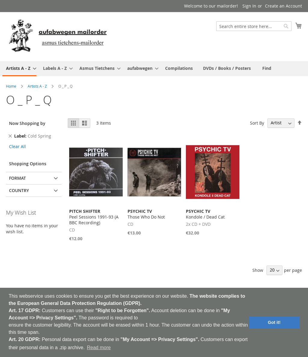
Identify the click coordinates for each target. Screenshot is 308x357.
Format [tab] (17, 178)
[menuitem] (19, 68)
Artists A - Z (37, 86)
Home (11, 86)
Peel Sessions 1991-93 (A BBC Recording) (94, 216)
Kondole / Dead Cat (205, 214)
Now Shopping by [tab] (27, 123)
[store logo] (57, 36)
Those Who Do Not (146, 214)
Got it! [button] (274, 322)
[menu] (154, 68)
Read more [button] (99, 347)
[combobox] (253, 26)
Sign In (249, 6)
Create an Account (283, 6)
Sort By (257, 123)
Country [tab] (19, 190)
